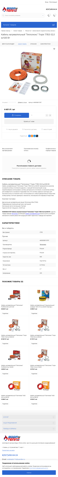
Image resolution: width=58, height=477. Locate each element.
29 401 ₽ (14, 340)
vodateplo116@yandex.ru (16, 459)
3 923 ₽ (43, 400)
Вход (46, 2)
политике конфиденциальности (38, 468)
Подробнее (5, 313)
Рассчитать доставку (29, 129)
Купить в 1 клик (29, 121)
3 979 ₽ (43, 370)
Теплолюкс (43, 244)
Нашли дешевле (12, 129)
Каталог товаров (29, 25)
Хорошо (29, 472)
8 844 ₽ (14, 310)
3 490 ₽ (43, 310)
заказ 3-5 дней (46, 129)
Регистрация (53, 2)
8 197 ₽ (43, 340)
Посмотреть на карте (8, 450)
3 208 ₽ (14, 400)
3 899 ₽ (14, 370)
